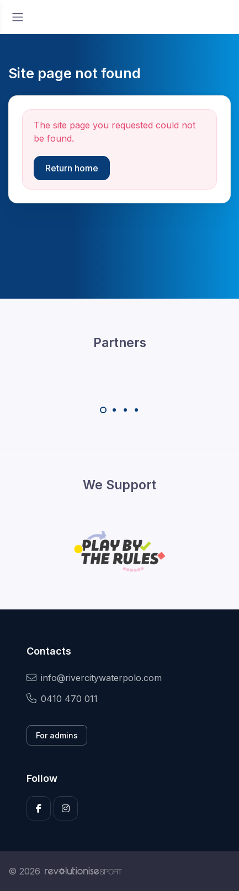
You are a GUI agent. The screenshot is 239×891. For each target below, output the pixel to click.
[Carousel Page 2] (114, 410)
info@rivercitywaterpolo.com (94, 677)
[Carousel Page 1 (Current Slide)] (103, 410)
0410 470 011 (62, 698)
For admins (57, 735)
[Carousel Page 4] (136, 410)
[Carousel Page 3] (125, 410)
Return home (71, 168)
